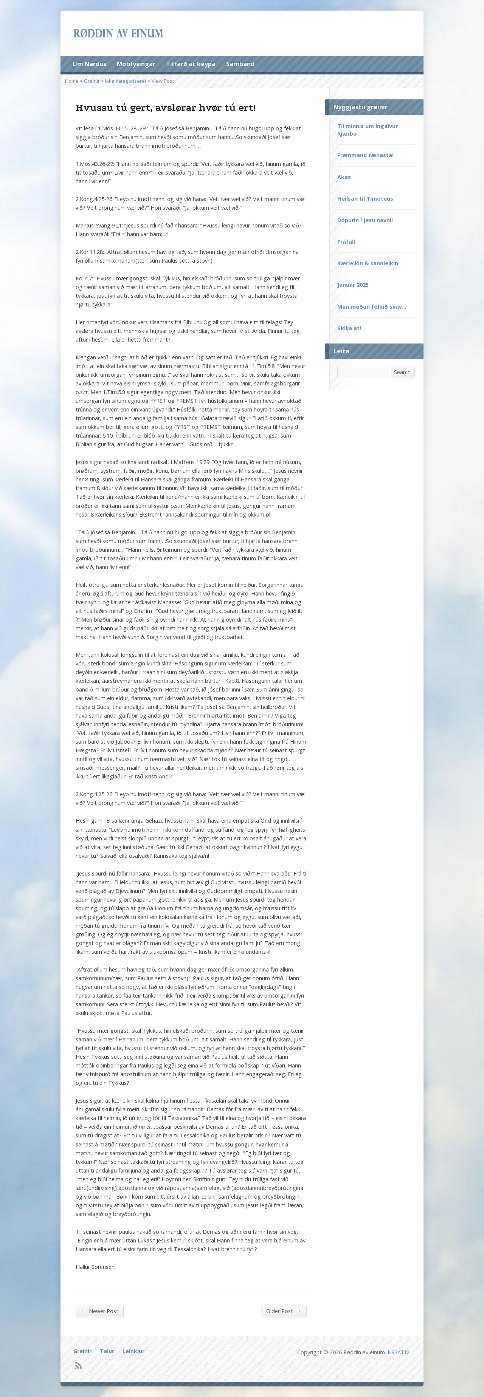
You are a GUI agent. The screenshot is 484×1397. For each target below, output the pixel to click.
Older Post (283, 1311)
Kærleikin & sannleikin (367, 263)
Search (402, 372)
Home (72, 80)
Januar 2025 (353, 284)
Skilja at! (349, 328)
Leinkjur (133, 1351)
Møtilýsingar (136, 64)
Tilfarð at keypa (191, 64)
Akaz (344, 177)
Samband (240, 64)
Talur (107, 1351)
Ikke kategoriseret (125, 80)
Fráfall (346, 241)
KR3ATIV (399, 1352)
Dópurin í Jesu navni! (365, 220)
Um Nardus (89, 64)
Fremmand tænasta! (365, 155)
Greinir (92, 80)
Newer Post (99, 1311)
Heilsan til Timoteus (365, 198)
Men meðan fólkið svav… (371, 306)
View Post (163, 80)
